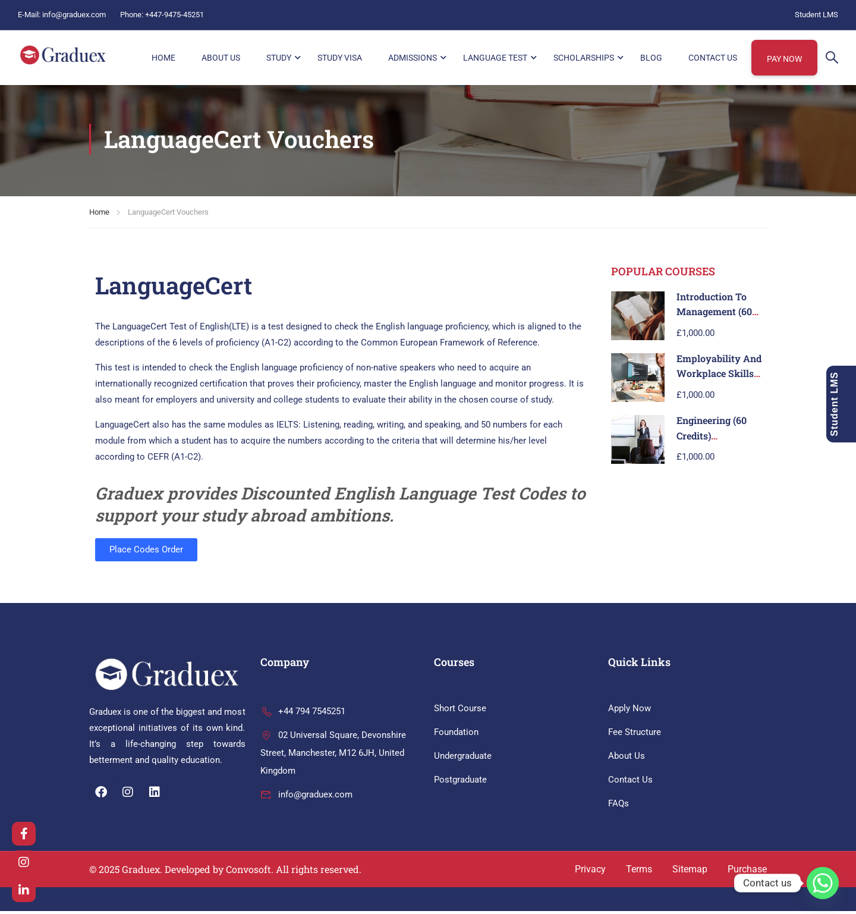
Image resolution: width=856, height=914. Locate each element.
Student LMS (816, 14)
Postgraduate (460, 782)
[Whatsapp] (823, 883)
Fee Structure (634, 735)
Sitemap (689, 872)
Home (99, 215)
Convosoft (248, 872)
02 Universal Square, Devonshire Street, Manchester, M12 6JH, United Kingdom (333, 756)
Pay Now (784, 59)
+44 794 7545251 (302, 714)
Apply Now (629, 711)
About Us (221, 57)
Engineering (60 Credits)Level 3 (711, 438)
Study (278, 57)
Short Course (460, 711)
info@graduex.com (74, 14)
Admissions (412, 57)
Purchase (747, 872)
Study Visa (339, 57)
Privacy (590, 872)
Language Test (495, 57)
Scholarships (583, 57)
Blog (651, 57)
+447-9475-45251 (174, 14)
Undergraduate (463, 758)
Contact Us (712, 57)
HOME (163, 57)
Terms (639, 872)
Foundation (456, 735)
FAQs (618, 806)
